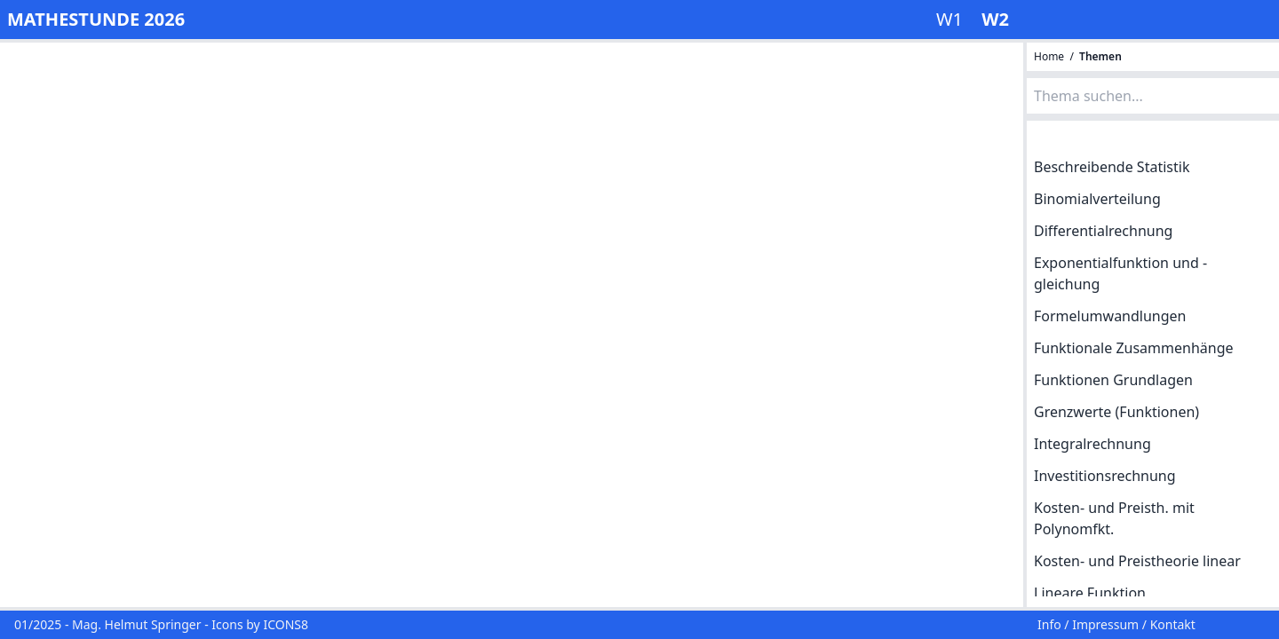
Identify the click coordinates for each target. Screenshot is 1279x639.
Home (1050, 56)
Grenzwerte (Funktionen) (1116, 412)
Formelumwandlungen (1110, 316)
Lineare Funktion (1090, 593)
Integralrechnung (1092, 444)
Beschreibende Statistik (1111, 167)
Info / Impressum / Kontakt (1116, 624)
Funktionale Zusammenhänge (1134, 348)
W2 (995, 19)
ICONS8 (285, 624)
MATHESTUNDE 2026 (96, 19)
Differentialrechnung (1103, 231)
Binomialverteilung (1097, 199)
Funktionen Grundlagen (1113, 380)
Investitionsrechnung (1105, 475)
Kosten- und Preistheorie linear (1137, 561)
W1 (951, 19)
